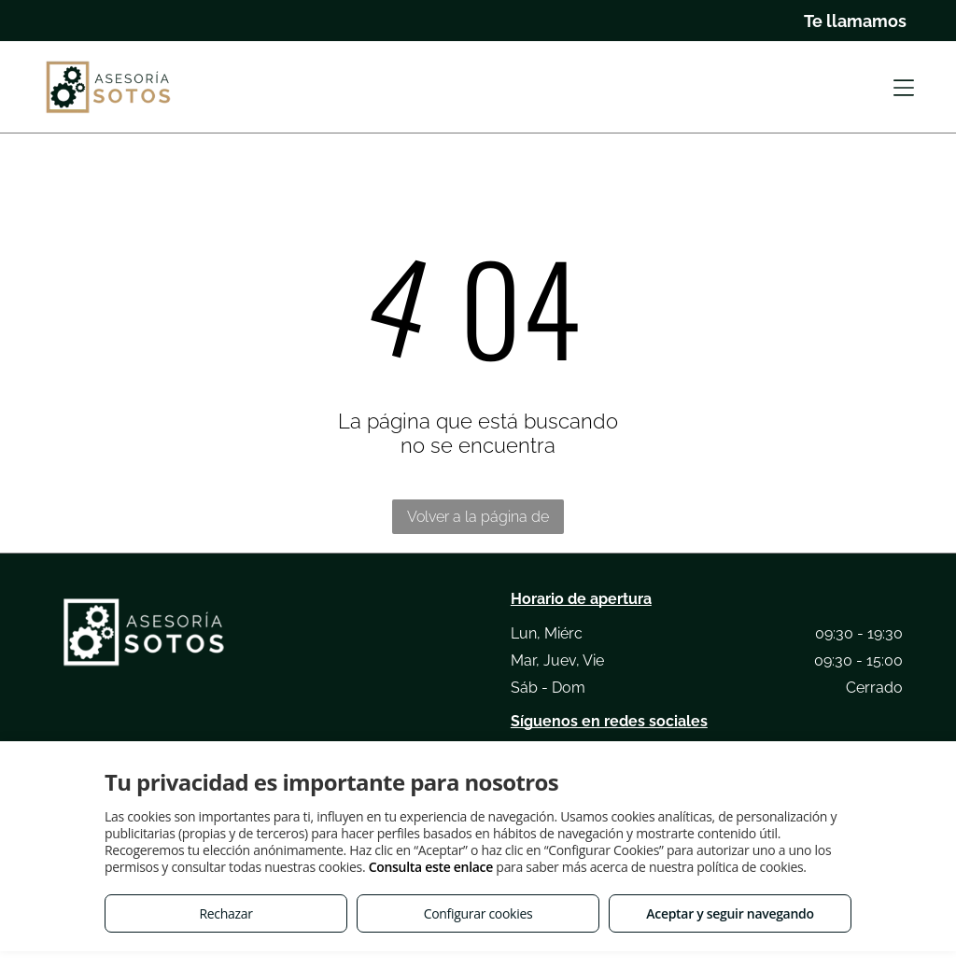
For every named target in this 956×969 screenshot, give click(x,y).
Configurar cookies (478, 913)
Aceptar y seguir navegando (729, 913)
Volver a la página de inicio (478, 521)
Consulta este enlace (431, 867)
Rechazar (225, 913)
